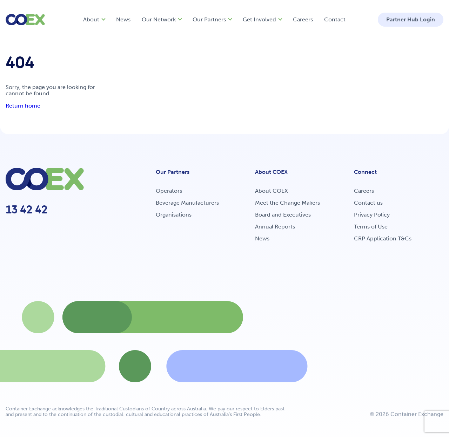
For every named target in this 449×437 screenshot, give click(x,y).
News (123, 19)
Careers (303, 19)
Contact (335, 19)
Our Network (159, 19)
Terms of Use (371, 226)
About (91, 19)
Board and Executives (283, 214)
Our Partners (209, 19)
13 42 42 (27, 209)
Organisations (174, 214)
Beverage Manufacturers (187, 202)
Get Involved (259, 19)
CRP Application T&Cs (382, 238)
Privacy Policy (372, 214)
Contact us (368, 202)
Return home (23, 105)
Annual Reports (275, 226)
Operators (169, 190)
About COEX (271, 190)
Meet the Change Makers (287, 202)
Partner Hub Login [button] (410, 19)
